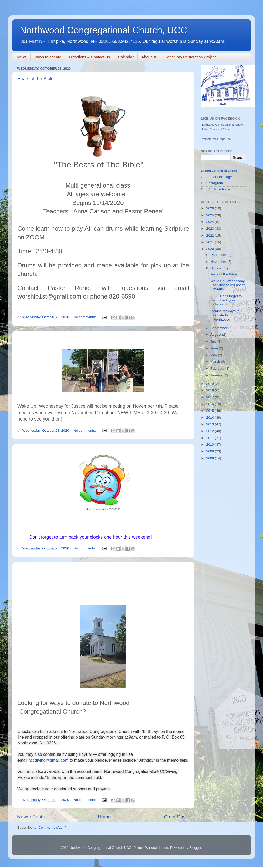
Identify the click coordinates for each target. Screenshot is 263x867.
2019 (210, 384)
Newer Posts (31, 816)
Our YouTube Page (215, 189)
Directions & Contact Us (89, 57)
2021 (210, 242)
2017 (210, 397)
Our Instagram (212, 183)
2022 (210, 235)
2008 (210, 458)
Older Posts (176, 816)
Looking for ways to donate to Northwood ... (227, 315)
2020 (210, 249)
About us (149, 57)
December (218, 255)
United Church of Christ (219, 171)
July (214, 341)
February (217, 368)
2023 (210, 228)
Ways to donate (47, 57)
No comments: (85, 317)
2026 (210, 208)
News (22, 57)
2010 (210, 444)
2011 (210, 438)
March (215, 361)
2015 (210, 411)
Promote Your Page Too (216, 139)
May (214, 355)
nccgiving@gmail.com (49, 760)
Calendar (126, 57)
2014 (210, 417)
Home (104, 816)
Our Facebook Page (216, 177)
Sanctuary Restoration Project (190, 57)
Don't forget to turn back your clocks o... (226, 300)
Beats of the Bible (35, 78)
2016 (210, 404)
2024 (210, 222)
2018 (210, 390)
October (217, 268)
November (218, 262)
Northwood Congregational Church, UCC (103, 30)
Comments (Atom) (53, 827)
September (219, 328)
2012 (210, 431)
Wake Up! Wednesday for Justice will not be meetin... (228, 285)
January (217, 375)
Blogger (195, 848)
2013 (210, 424)
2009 (210, 451)
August (216, 335)
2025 (210, 215)
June (214, 348)
